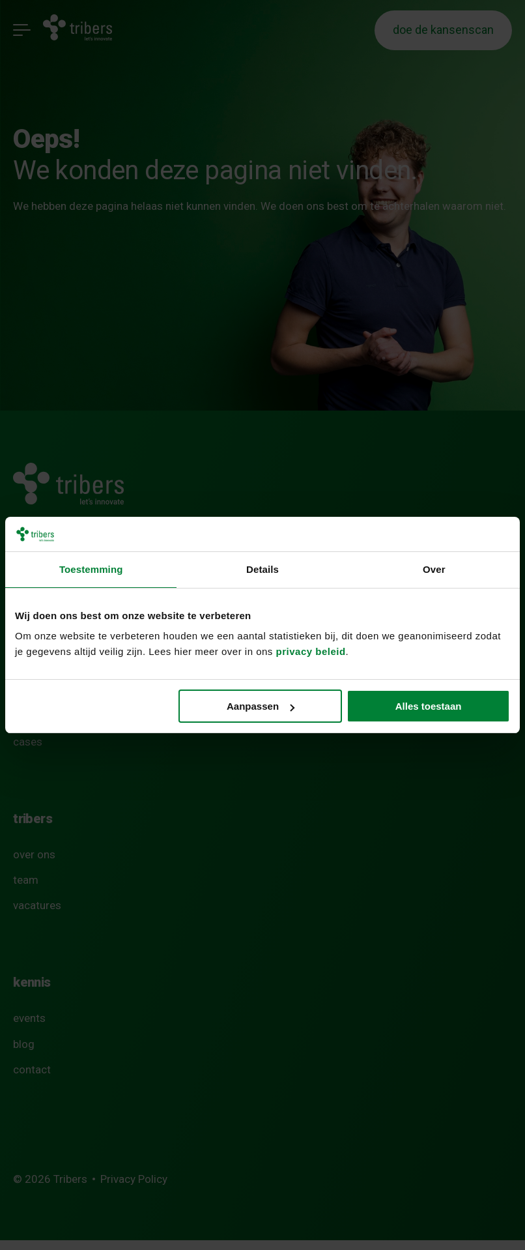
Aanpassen (260, 706)
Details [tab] (262, 569)
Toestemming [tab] (91, 569)
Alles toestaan (428, 706)
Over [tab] (434, 569)
